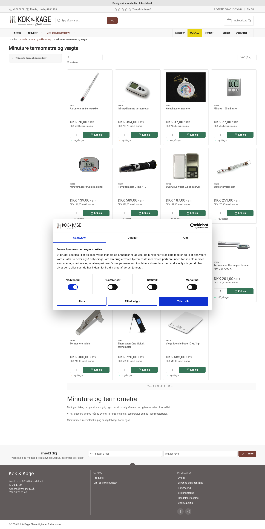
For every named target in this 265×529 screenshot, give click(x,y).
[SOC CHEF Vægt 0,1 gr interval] (186, 165)
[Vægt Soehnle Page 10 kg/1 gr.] (186, 322)
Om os (250, 9)
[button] (34, 33)
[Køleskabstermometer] (186, 87)
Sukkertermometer (224, 186)
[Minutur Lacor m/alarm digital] (90, 165)
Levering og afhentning (228, 9)
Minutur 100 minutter (226, 108)
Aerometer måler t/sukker (84, 108)
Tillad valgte (132, 301)
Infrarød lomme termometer (133, 108)
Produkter (99, 477)
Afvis (81, 301)
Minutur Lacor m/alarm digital (86, 186)
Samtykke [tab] (79, 237)
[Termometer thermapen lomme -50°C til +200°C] (234, 244)
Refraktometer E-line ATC (132, 186)
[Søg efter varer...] (88, 57)
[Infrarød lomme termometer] (137, 87)
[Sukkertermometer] (234, 165)
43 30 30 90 (15, 484)
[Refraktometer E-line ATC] (137, 165)
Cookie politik (185, 503)
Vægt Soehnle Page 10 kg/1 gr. (183, 343)
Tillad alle (183, 301)
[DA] (31, 20)
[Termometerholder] (90, 322)
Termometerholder (80, 343)
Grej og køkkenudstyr (41, 39)
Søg (112, 20)
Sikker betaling (186, 492)
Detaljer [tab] (132, 237)
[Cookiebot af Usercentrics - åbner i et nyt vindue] (192, 226)
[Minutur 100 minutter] (234, 87)
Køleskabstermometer (178, 108)
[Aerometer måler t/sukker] (90, 87)
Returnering (184, 487)
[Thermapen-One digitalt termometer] (137, 322)
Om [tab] (185, 237)
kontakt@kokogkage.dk (21, 488)
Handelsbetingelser (188, 498)
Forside (23, 39)
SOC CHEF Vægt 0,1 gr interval (183, 186)
